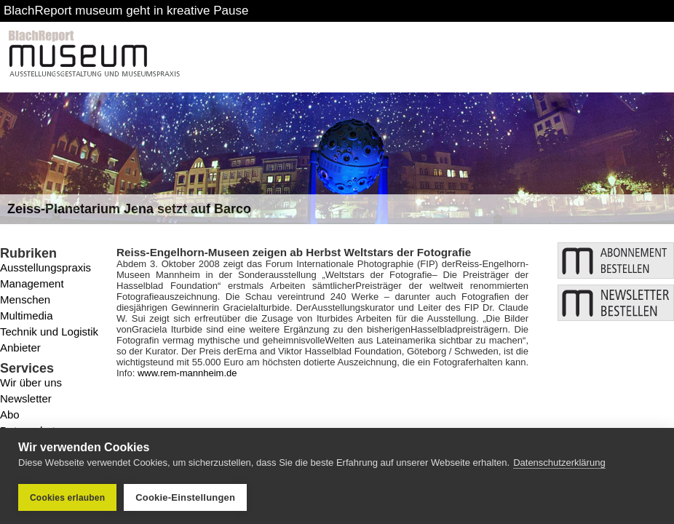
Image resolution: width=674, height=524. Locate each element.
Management (32, 283)
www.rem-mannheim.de (187, 373)
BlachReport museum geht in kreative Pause (126, 10)
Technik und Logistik (49, 331)
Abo (10, 414)
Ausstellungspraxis (45, 267)
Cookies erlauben (67, 498)
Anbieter (20, 347)
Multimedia (26, 315)
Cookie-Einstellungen (185, 497)
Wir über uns (31, 382)
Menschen (25, 299)
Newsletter (26, 398)
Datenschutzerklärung (559, 462)
